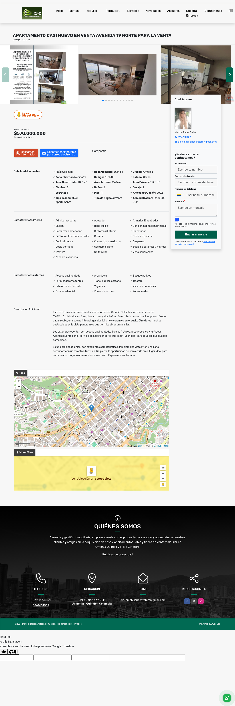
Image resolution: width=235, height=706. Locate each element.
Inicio (59, 11)
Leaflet (141, 446)
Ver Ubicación (81, 478)
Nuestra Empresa (192, 13)
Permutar (112, 11)
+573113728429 (41, 600)
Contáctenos (213, 11)
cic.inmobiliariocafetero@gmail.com (197, 141)
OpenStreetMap (161, 446)
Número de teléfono (186, 188)
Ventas (74, 11)
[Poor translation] (13, 652)
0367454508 (41, 605)
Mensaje (180, 201)
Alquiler (92, 11)
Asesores (173, 11)
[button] (103, 100)
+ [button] (18, 381)
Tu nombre (181, 163)
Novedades (153, 11)
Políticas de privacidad (117, 554)
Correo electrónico (185, 176)
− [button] (18, 386)
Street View (28, 114)
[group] (39, 74)
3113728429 (184, 137)
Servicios (133, 11)
